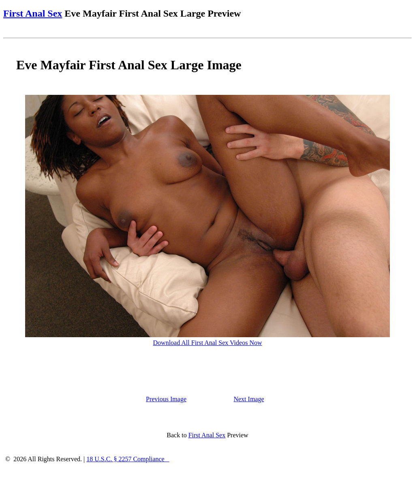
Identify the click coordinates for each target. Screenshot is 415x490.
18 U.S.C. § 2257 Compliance (127, 459)
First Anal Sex (32, 13)
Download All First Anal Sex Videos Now (207, 342)
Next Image (248, 399)
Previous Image (166, 399)
